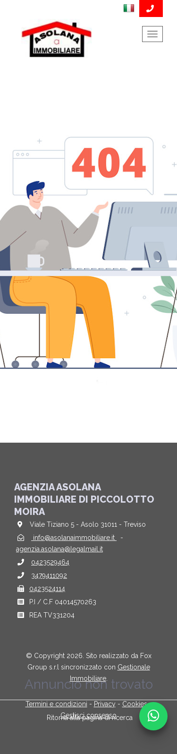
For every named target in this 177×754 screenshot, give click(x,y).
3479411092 (49, 575)
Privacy (105, 704)
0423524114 (47, 588)
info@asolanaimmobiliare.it (74, 537)
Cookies (134, 704)
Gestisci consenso (88, 715)
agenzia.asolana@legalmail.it (59, 549)
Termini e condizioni (56, 704)
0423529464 (50, 562)
